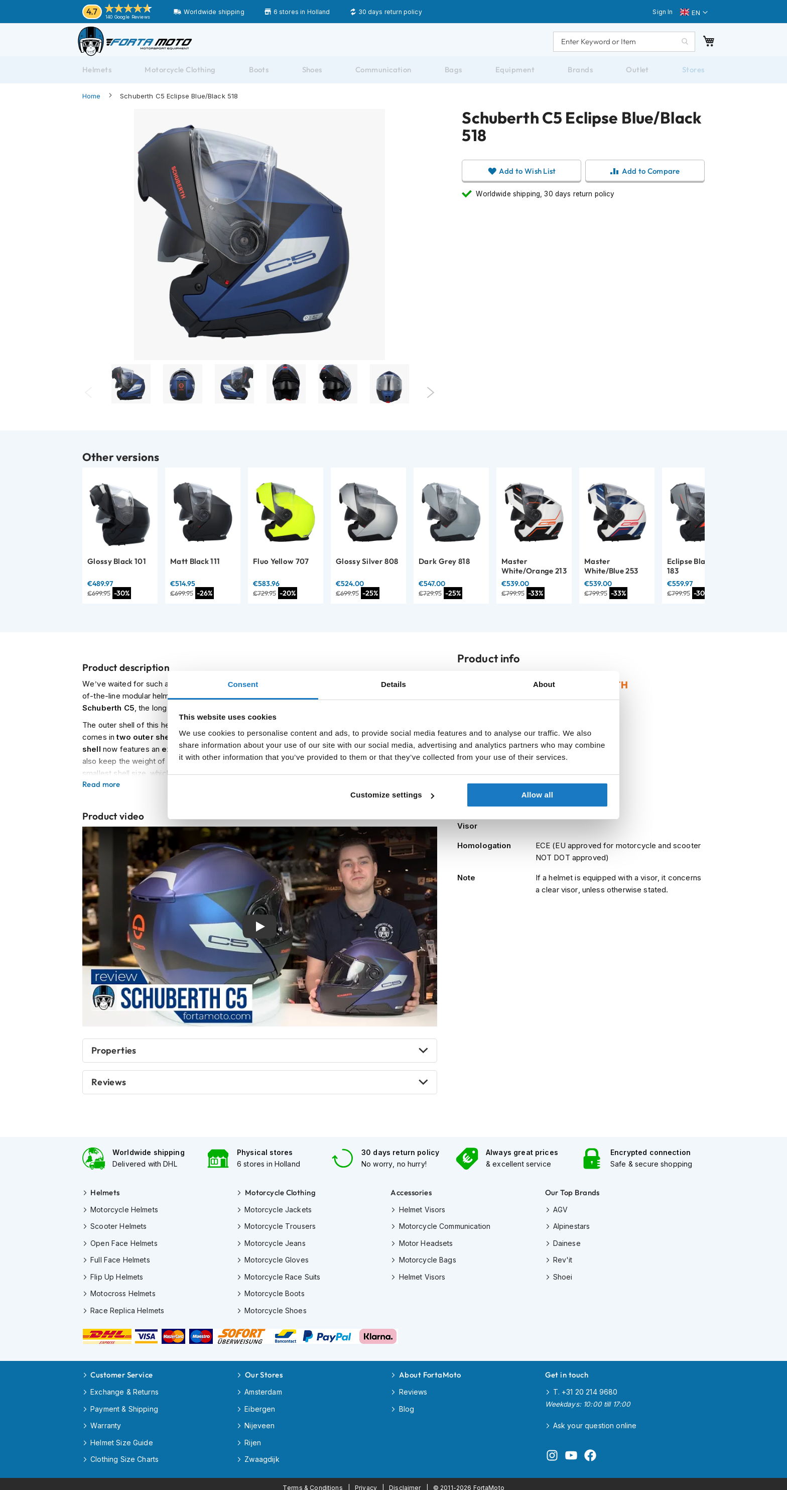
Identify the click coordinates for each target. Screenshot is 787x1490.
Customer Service (121, 1374)
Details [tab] (393, 684)
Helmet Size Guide (121, 1438)
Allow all (537, 794)
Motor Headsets (426, 1248)
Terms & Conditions (313, 1480)
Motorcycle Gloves (276, 1264)
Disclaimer (405, 1480)
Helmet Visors (422, 1216)
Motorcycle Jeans (274, 1248)
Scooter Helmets (118, 1232)
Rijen (252, 1438)
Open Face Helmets (124, 1248)
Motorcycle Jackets (278, 1216)
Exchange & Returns (124, 1390)
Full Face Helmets (120, 1264)
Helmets (104, 1200)
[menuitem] (96, 79)
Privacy (366, 1480)
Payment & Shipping (124, 1406)
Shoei (563, 1281)
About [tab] (544, 684)
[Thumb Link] (234, 402)
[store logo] (145, 46)
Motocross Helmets (123, 1297)
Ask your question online (595, 1422)
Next (431, 402)
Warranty (105, 1422)
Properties (114, 1060)
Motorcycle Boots (274, 1297)
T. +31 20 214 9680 (585, 1390)
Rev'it (563, 1264)
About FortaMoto (430, 1374)
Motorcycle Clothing (280, 1200)
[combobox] (614, 46)
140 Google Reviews (127, 17)
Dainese (567, 1248)
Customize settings (392, 794)
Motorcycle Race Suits (282, 1281)
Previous (88, 402)
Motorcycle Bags (427, 1264)
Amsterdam (263, 1390)
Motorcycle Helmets (124, 1216)
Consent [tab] (243, 684)
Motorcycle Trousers (280, 1232)
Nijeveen (259, 1422)
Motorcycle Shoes (275, 1313)
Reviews (108, 1092)
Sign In (662, 12)
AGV (560, 1216)
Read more (101, 794)
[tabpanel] (130, 402)
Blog (407, 1406)
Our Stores (264, 1374)
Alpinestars (571, 1232)
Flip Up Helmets (116, 1281)
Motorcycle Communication (445, 1232)
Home (91, 106)
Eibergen (259, 1406)
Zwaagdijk (261, 1454)
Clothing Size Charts (124, 1454)
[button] (694, 12)
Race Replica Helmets (127, 1313)
